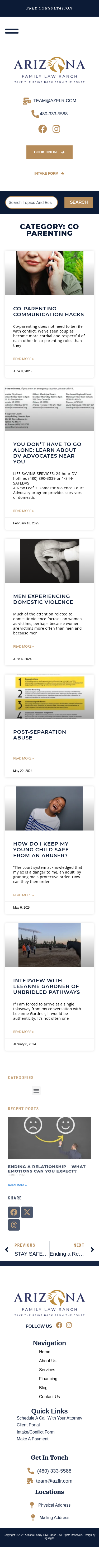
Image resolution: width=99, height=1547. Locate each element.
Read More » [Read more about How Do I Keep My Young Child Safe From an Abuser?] (23, 895)
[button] (36, 1090)
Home (44, 1352)
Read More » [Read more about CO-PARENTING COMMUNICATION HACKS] (23, 358)
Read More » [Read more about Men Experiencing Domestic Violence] (23, 646)
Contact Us (49, 1396)
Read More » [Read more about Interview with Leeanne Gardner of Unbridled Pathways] (23, 1031)
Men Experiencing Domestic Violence (43, 599)
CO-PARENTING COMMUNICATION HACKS (48, 311)
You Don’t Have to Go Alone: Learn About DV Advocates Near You (47, 453)
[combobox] (31, 202)
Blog (43, 1387)
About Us (47, 1361)
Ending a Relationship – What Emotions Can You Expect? (47, 1169)
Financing (48, 1379)
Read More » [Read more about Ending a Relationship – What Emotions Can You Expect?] (17, 1185)
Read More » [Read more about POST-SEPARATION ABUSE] (23, 758)
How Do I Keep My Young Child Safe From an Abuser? (41, 849)
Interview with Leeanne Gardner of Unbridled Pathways (46, 986)
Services (47, 1370)
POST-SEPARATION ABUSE (39, 735)
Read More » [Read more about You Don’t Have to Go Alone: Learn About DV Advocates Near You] (23, 510)
